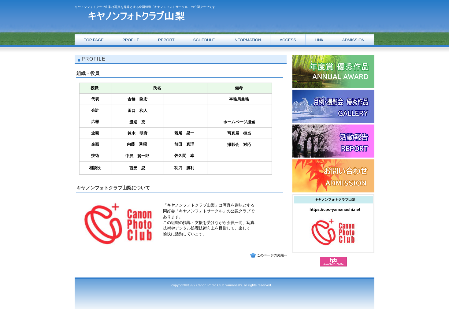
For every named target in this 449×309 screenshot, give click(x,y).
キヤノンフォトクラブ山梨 (136, 16)
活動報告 (333, 71)
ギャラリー (333, 106)
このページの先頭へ (272, 255)
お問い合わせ (333, 175)
